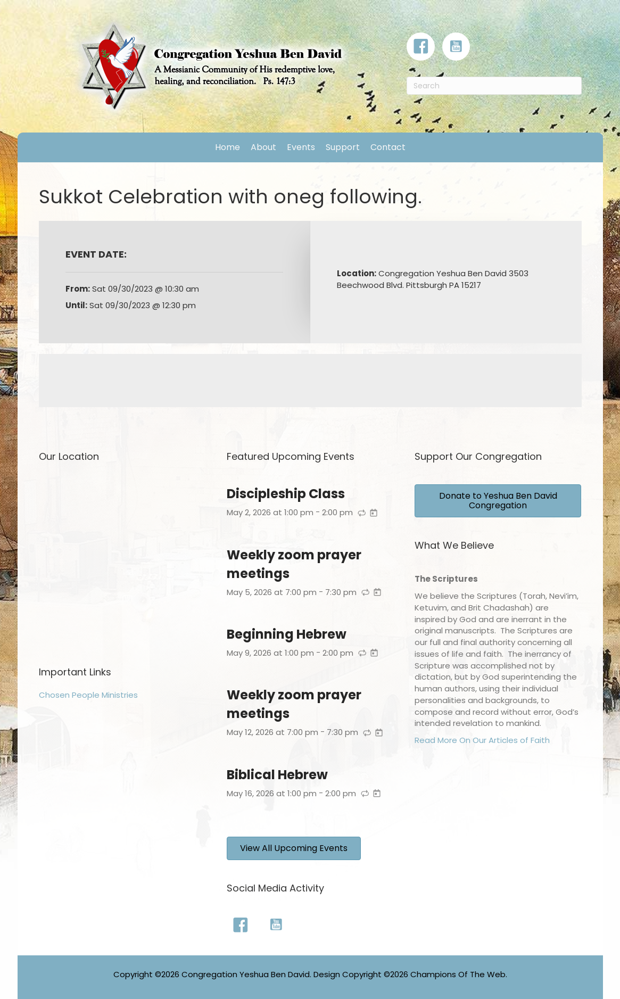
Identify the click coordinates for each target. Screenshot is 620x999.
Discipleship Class (286, 493)
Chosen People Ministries (88, 694)
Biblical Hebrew (277, 774)
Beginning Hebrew (286, 634)
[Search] (494, 86)
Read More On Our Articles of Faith (482, 740)
